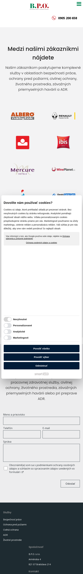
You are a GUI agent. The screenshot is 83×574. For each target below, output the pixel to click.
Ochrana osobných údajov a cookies (41, 243)
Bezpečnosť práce (12, 519)
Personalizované (22, 325)
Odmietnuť (41, 365)
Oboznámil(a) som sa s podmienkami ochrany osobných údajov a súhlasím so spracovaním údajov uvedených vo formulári (42, 468)
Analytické (19, 331)
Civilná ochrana (11, 533)
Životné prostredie (12, 543)
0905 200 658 (67, 18)
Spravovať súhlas (70, 569)
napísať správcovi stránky (17, 569)
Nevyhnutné (20, 319)
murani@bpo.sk (65, 531)
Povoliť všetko (41, 348)
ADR (5, 538)
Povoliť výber (41, 357)
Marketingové (21, 337)
